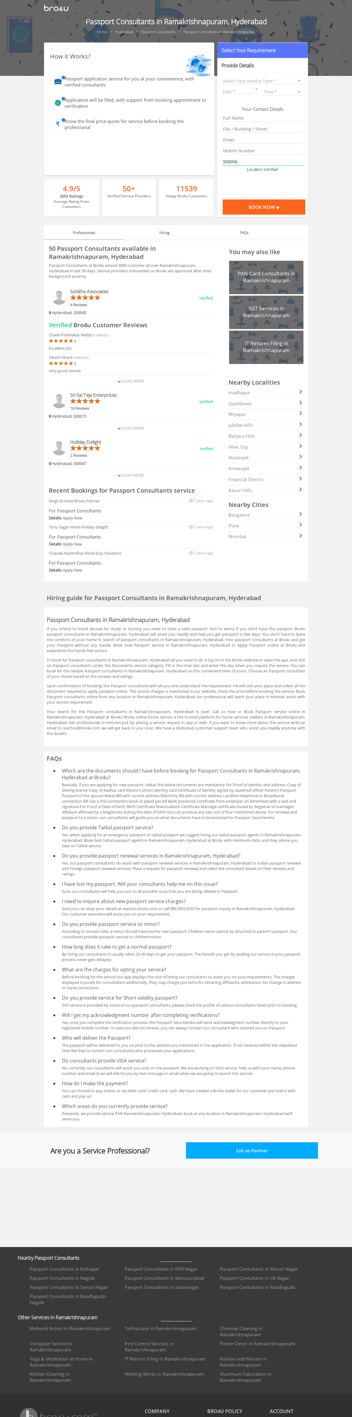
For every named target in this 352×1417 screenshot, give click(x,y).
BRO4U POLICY (224, 1411)
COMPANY (157, 1411)
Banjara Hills (265, 436)
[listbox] (262, 80)
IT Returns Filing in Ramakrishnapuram (165, 1359)
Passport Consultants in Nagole (62, 1278)
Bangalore (265, 515)
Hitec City (265, 447)
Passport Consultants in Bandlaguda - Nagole (69, 1299)
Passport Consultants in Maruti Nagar (259, 1269)
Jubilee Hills (265, 425)
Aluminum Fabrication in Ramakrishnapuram (246, 1377)
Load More (130, 381)
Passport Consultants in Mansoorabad (164, 1278)
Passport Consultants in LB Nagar (254, 1278)
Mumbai (265, 536)
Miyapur (265, 414)
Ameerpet (265, 468)
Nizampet (265, 457)
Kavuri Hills (265, 490)
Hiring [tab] (164, 232)
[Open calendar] (256, 89)
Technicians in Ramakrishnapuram (161, 1328)
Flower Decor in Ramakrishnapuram (257, 1344)
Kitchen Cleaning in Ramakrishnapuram (50, 1377)
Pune (265, 525)
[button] (262, 50)
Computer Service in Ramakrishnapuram (51, 1347)
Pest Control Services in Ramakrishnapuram (149, 1347)
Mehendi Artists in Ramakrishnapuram (70, 1328)
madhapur (265, 392)
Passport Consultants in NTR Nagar (161, 1269)
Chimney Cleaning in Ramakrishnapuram (241, 1331)
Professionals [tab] (84, 232)
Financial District (265, 479)
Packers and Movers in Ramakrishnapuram (243, 1362)
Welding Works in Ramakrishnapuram (164, 1374)
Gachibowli (265, 403)
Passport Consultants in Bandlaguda (257, 1287)
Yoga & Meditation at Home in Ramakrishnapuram (61, 1362)
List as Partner (252, 1150)
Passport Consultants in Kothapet (64, 1269)
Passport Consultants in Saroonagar (162, 1287)
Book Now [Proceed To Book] (277, 207)
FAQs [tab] (244, 232)
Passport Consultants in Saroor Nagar (69, 1287)
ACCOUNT (281, 1411)
